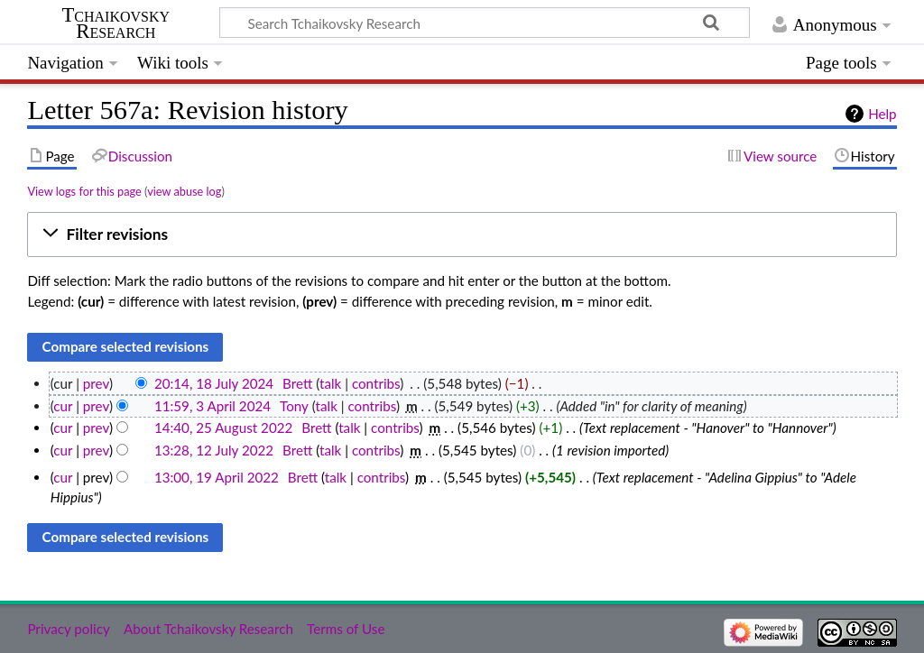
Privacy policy (68, 629)
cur (62, 406)
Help (882, 114)
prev (96, 383)
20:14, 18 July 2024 (213, 383)
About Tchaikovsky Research (208, 629)
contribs (376, 383)
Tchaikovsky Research (115, 23)
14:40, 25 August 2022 (223, 427)
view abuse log (184, 191)
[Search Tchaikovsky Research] (484, 22)
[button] (461, 234)
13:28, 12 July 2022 (213, 450)
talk (330, 383)
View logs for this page (84, 191)
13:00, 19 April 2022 (216, 477)
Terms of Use (345, 629)
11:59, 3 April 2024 (212, 406)
